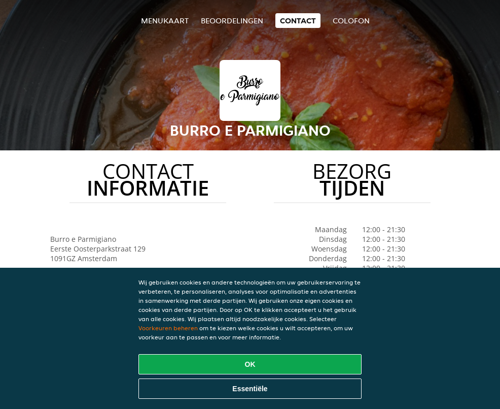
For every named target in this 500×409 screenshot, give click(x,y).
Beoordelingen (232, 20)
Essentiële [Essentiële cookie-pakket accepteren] (249, 389)
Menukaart (165, 20)
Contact (298, 20)
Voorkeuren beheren (168, 328)
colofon (351, 20)
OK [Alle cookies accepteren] (250, 364)
